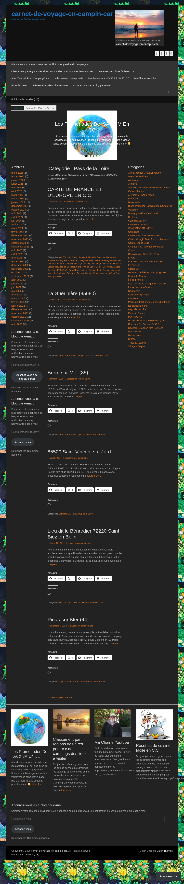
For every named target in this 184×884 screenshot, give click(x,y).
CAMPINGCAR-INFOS (111, 263)
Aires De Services (96, 257)
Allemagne (111, 257)
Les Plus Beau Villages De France (147, 283)
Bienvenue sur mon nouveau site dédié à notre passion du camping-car (50, 64)
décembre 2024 (19, 205)
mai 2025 (16, 187)
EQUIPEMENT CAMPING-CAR (145, 261)
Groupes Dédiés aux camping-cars (147, 272)
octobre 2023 (18, 242)
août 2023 (16, 250)
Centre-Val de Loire (85, 267)
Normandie (116, 270)
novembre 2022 (19, 268)
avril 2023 (16, 257)
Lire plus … (92, 219)
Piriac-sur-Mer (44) (68, 619)
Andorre (51, 260)
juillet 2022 (17, 283)
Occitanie (71, 273)
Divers (131, 257)
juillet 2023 (17, 254)
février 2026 (17, 176)
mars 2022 (17, 298)
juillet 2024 (17, 217)
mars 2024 (17, 228)
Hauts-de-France (87, 270)
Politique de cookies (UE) (25, 99)
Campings (133, 231)
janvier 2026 (18, 180)
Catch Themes (165, 850)
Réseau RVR (99, 434)
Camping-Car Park (90, 263)
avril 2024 (16, 224)
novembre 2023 (19, 239)
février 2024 (17, 231)
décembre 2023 (19, 235)
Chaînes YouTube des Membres (145, 246)
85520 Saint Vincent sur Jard (79, 451)
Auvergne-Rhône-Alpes (67, 260)
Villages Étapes (136, 346)
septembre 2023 (20, 246)
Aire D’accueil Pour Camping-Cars (30, 78)
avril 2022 (16, 294)
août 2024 (16, 213)
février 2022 (17, 302)
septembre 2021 (20, 320)
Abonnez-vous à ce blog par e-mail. (92, 85)
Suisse (58, 276)
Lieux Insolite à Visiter (140, 287)
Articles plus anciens (60, 697)
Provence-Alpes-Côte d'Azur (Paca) (147, 320)
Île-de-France (103, 270)
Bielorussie (94, 260)
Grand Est (73, 270)
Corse (99, 267)
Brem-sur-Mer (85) (68, 372)
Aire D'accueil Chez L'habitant (72, 257)
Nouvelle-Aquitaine (57, 273)
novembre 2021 (19, 313)
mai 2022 (16, 291)
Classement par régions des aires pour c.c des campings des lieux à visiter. (52, 71)
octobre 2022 (18, 272)
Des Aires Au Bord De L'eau (143, 254)
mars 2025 (17, 194)
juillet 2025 (17, 183)
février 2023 (17, 261)
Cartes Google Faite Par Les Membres (149, 239)
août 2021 (16, 324)
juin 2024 (16, 220)
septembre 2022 (20, 276)
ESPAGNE (62, 270)
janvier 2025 (18, 202)
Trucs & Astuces (137, 342)
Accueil (18, 108)
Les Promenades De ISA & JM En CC (108, 78)
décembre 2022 (19, 265)
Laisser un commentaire (75, 201)
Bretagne (59, 263)
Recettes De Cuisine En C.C (143, 324)
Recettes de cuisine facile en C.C (117, 71)
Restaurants (135, 335)
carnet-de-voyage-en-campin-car (62, 13)
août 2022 (16, 279)
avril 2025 (16, 191)
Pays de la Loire (84, 273)
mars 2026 (17, 172)
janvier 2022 (18, 305)
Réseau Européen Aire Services (50, 85)
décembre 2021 (19, 309)
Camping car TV (72, 263)
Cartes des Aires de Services (61, 267)
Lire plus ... (92, 147)
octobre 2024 (18, 209)
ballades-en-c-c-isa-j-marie (68, 78)
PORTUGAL (135, 316)
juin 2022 (16, 287)
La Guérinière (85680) (72, 293)
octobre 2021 (18, 316)
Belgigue (84, 260)
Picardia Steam (19, 85)
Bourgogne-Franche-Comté (143, 213)
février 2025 (17, 198)
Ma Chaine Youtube (145, 78)
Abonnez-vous (23, 442)
